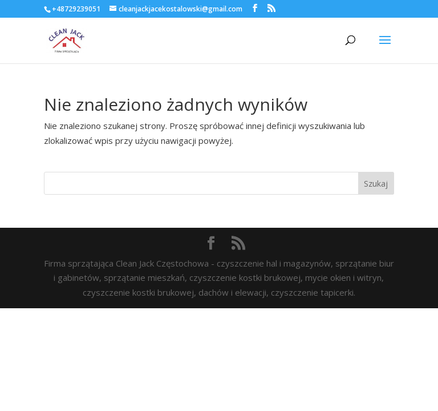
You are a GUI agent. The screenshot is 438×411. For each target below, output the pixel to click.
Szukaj (376, 183)
